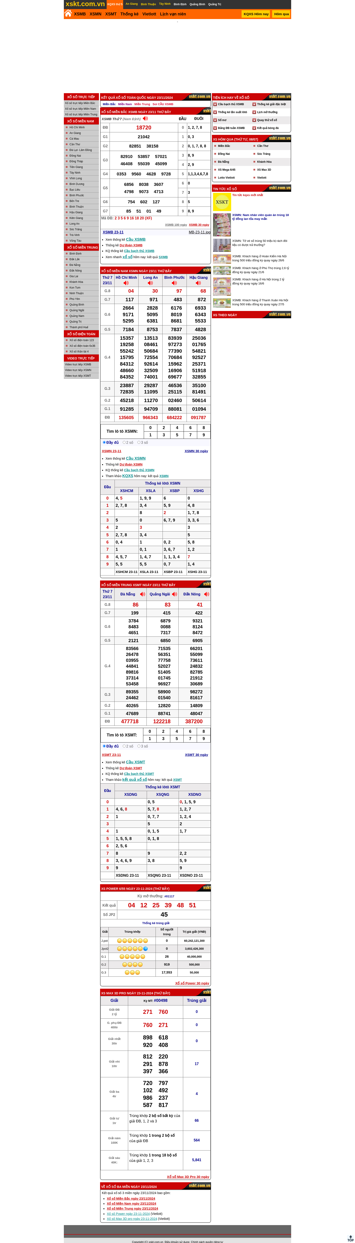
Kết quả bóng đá (268, 122)
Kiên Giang (76, 212)
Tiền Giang (76, 161)
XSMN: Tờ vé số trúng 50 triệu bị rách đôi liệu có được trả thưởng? (259, 236)
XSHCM (126, 485)
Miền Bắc (109, 98)
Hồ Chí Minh (77, 121)
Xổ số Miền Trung (116, 579)
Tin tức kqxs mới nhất (247, 189)
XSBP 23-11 (173, 566)
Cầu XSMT (135, 756)
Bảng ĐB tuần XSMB (231, 122)
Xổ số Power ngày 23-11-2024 (128, 1207)
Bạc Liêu (75, 183)
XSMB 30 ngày (199, 218)
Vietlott (261, 171)
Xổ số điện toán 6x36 (82, 339)
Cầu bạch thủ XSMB (139, 245)
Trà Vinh (75, 229)
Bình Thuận (77, 200)
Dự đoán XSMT (131, 762)
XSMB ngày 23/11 (142, 106)
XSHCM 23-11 (127, 566)
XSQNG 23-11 (159, 869)
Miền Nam (125, 98)
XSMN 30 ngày (196, 445)
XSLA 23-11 (149, 566)
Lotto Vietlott (226, 171)
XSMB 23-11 (113, 226)
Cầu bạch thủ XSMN (139, 464)
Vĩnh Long (76, 172)
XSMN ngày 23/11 (143, 265)
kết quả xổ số (134, 773)
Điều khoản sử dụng (177, 1236)
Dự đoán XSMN (131, 458)
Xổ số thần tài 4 (79, 345)
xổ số (128, 251)
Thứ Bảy (161, 882)
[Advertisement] (177, 53)
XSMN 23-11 (111, 445)
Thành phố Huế (79, 321)
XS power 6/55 (113, 882)
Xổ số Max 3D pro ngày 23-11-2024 (132, 1212)
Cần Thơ (75, 138)
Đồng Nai (75, 149)
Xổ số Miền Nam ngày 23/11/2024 (131, 1197)
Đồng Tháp (76, 155)
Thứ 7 (107, 271)
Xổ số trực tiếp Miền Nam (80, 102)
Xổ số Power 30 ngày (192, 977)
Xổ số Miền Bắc (114, 106)
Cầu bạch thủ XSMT (139, 768)
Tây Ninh (75, 166)
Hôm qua (281, 14)
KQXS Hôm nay (256, 14)
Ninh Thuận (77, 287)
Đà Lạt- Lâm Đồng (81, 144)
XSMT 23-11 (111, 748)
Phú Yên (75, 292)
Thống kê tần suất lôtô (232, 106)
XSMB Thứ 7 (112, 113)
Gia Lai (74, 270)
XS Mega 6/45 (226, 163)
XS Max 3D (264, 163)
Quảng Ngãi (77, 304)
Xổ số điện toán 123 (82, 334)
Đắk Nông (76, 264)
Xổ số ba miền (118, 1180)
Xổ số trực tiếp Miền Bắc (80, 97)
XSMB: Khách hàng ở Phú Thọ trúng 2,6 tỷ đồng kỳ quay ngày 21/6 (260, 264)
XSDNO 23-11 (191, 869)
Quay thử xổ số (267, 114)
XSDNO (194, 788)
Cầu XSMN (136, 452)
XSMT (111, 14)
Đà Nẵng (75, 258)
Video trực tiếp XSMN (78, 364)
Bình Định (76, 247)
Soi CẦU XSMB (163, 98)
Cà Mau (74, 132)
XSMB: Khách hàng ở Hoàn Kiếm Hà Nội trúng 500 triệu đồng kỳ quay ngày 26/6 (259, 252)
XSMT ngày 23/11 (147, 579)
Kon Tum (75, 281)
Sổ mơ (222, 114)
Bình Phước (77, 189)
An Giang (75, 127)
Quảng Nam (77, 309)
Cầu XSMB (136, 233)
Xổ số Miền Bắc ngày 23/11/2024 (131, 1192)
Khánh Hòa (76, 275)
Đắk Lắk (75, 253)
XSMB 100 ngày (176, 218)
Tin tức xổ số (225, 183)
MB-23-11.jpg (200, 226)
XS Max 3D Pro (113, 987)
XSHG (199, 485)
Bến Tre (74, 195)
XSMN (95, 14)
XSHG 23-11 (197, 566)
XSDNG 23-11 (127, 869)
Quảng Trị (76, 315)
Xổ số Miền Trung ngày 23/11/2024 (132, 1202)
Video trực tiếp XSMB (78, 358)
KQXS (127, 470)
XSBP (175, 485)
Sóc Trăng (76, 223)
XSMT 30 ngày (196, 748)
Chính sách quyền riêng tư (207, 1236)
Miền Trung (142, 98)
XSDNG (130, 788)
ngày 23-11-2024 (139, 882)
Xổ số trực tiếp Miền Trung (81, 108)
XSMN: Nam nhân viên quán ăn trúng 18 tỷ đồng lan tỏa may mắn (260, 210)
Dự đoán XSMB (131, 239)
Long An (74, 217)
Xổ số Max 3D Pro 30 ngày (188, 1171)
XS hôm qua (223, 133)
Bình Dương (77, 178)
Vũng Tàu (75, 234)
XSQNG (162, 788)
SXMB (163, 251)
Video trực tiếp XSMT (78, 369)
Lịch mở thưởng (267, 106)
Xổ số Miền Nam (114, 265)
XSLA (151, 485)
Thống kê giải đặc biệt (271, 98)
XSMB (80, 14)
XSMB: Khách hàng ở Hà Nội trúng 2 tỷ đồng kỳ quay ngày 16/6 (258, 275)
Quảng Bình (77, 298)
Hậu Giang (76, 206)
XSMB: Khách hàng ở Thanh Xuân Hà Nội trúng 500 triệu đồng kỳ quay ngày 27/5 (260, 296)
